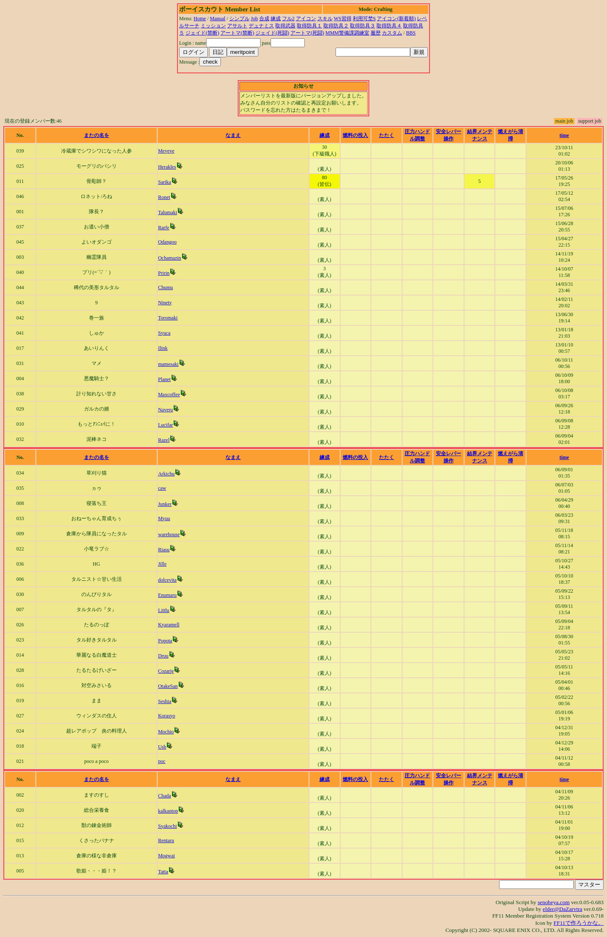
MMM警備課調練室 (347, 33)
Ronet (164, 197)
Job (254, 18)
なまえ (233, 135)
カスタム (392, 33)
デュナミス (261, 26)
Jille (162, 564)
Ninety (165, 303)
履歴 (376, 33)
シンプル (239, 18)
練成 (276, 18)
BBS (411, 33)
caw (162, 488)
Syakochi (167, 826)
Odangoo (167, 242)
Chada (164, 796)
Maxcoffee (169, 394)
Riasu (163, 550)
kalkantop (168, 811)
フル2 (288, 18)
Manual (218, 18)
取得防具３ (362, 26)
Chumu (165, 287)
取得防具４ (389, 26)
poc (161, 761)
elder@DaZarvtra (563, 909)
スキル (325, 18)
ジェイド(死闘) (272, 33)
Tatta (163, 872)
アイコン (306, 18)
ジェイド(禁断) (202, 33)
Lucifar (165, 425)
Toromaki (167, 318)
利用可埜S (364, 18)
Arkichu (166, 474)
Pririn (163, 273)
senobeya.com (553, 902)
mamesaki (168, 364)
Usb (162, 747)
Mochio (166, 732)
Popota (165, 641)
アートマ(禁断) (237, 33)
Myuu (164, 518)
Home (199, 18)
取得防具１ (309, 26)
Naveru (165, 410)
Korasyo (166, 716)
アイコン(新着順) (396, 18)
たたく (386, 135)
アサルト (237, 26)
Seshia (164, 701)
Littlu (163, 610)
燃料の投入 (355, 135)
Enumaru (167, 595)
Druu (163, 656)
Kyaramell (169, 625)
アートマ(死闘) (307, 33)
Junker (165, 504)
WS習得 (343, 18)
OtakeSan (168, 686)
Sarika (164, 182)
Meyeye (166, 151)
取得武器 (285, 26)
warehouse (169, 534)
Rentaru (166, 840)
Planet (164, 379)
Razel (163, 440)
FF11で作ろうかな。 (578, 923)
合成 (264, 18)
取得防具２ (336, 26)
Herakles (167, 167)
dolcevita (167, 580)
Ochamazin (169, 258)
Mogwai (166, 856)
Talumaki (167, 212)
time (564, 135)
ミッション (213, 26)
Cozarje (166, 671)
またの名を (96, 135)
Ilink (163, 348)
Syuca (164, 333)
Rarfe (163, 228)
